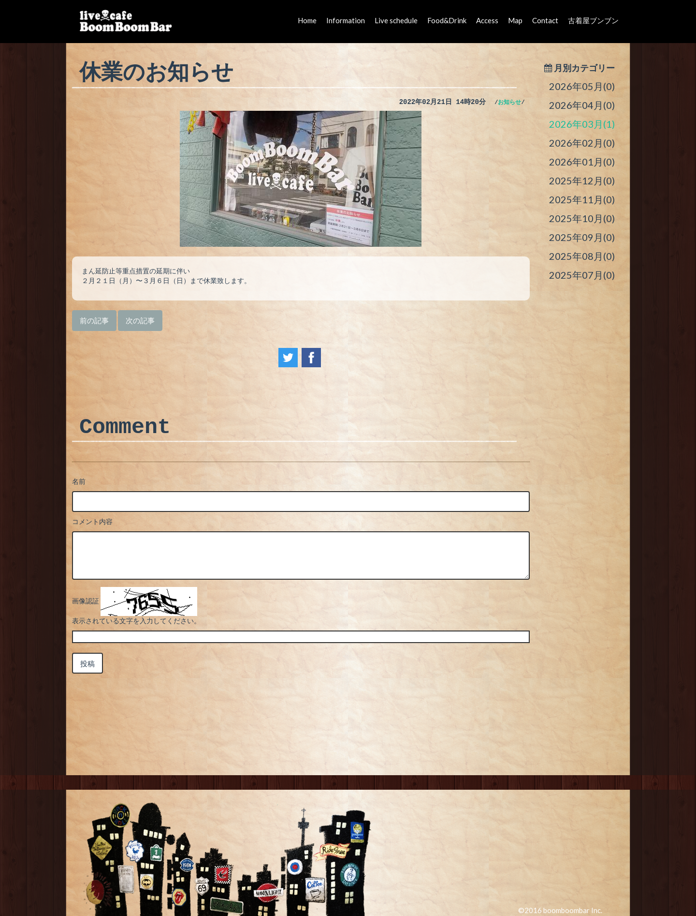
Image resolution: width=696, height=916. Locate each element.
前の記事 (94, 320)
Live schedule (396, 20)
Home (307, 20)
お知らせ (509, 102)
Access (487, 20)
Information (345, 20)
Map (515, 20)
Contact (545, 20)
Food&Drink (446, 20)
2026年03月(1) (582, 124)
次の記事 (140, 320)
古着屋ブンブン (593, 20)
